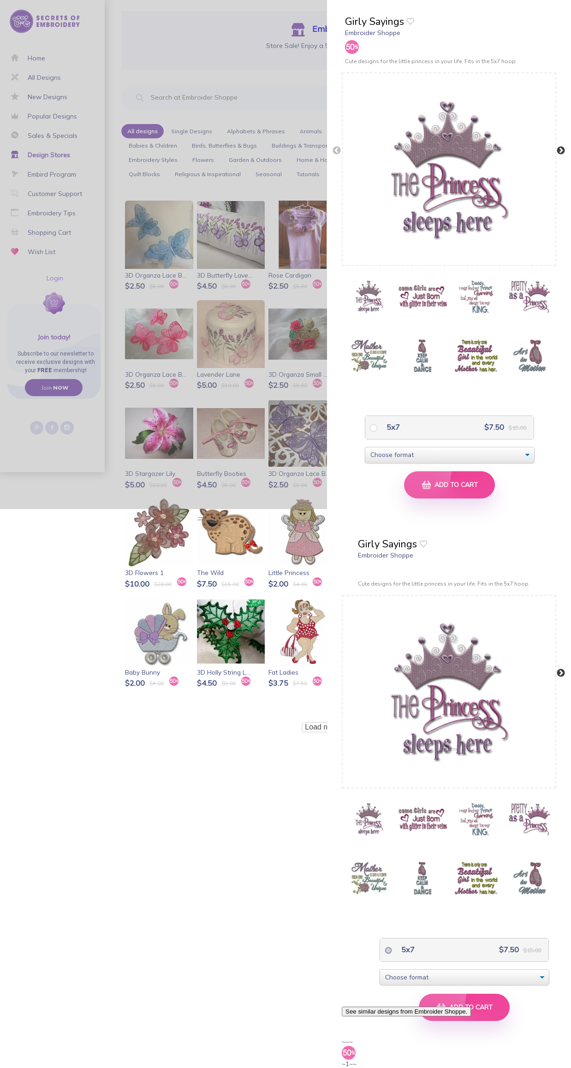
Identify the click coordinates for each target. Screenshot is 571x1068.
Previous (336, 150)
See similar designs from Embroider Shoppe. (406, 1011)
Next (560, 150)
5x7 (392, 427)
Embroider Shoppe (372, 33)
